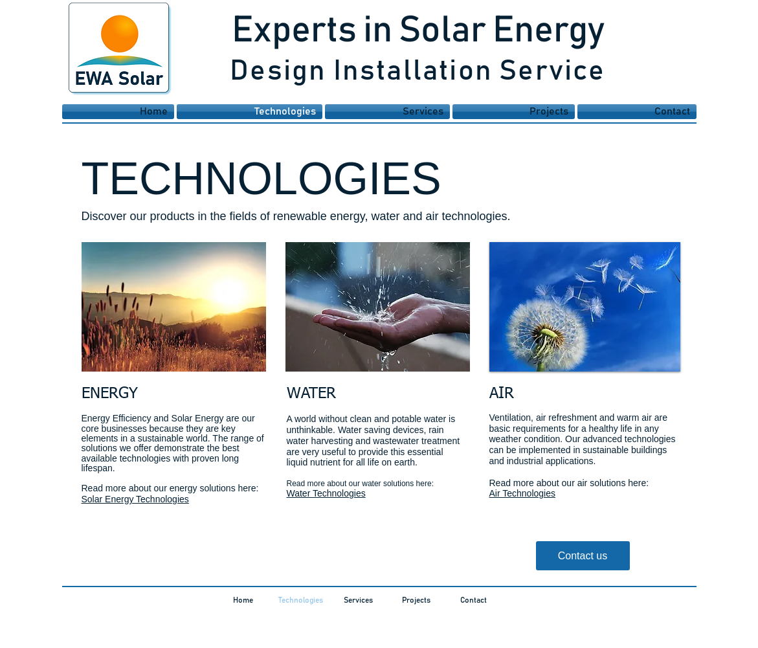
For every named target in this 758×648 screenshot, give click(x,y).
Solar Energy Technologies (135, 499)
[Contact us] (583, 555)
